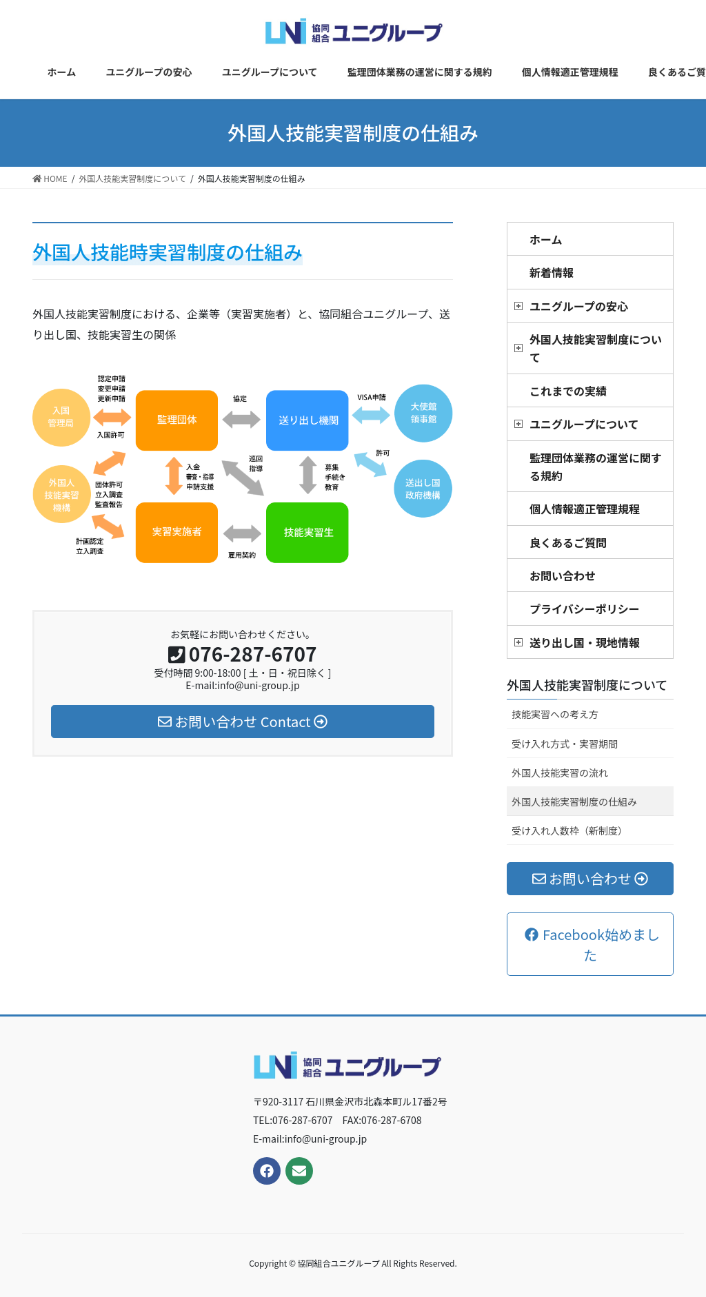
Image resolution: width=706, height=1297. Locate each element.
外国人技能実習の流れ (560, 772)
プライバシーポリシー (585, 608)
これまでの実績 (568, 390)
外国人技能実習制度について (596, 348)
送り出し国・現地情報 (585, 642)
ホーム (546, 239)
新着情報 (552, 272)
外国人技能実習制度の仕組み (574, 801)
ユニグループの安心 (579, 306)
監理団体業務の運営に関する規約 (596, 466)
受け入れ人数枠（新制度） (569, 830)
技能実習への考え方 (555, 714)
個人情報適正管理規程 (585, 508)
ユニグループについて (584, 424)
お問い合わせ (563, 575)
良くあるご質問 (568, 542)
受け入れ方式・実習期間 (565, 743)
